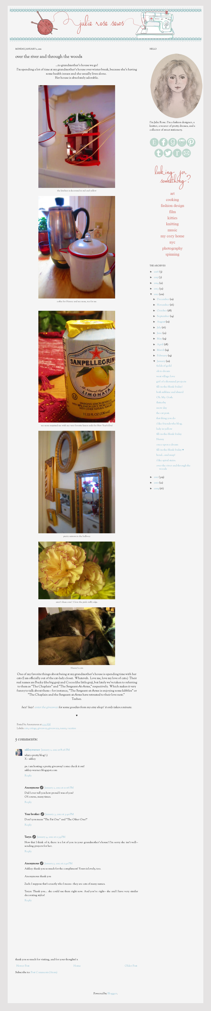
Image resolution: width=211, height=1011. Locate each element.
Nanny (160, 439)
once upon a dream (167, 445)
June (159, 333)
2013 (156, 289)
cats (26, 728)
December (163, 299)
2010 (156, 483)
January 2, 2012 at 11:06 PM (59, 788)
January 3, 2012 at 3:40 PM (59, 814)
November (163, 305)
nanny (63, 728)
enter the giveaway (46, 707)
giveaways (53, 728)
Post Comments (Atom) (44, 972)
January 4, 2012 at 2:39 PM (51, 837)
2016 (156, 272)
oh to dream (163, 371)
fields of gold (163, 366)
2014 (156, 283)
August (161, 322)
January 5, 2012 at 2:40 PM (59, 864)
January (161, 361)
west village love (165, 376)
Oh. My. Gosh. (164, 397)
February (162, 356)
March (161, 350)
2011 (156, 477)
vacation (72, 728)
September (163, 316)
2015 (156, 277)
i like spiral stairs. (166, 461)
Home (77, 966)
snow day (161, 408)
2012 (156, 294)
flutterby (161, 403)
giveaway (42, 728)
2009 (157, 489)
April (160, 345)
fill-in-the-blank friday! (169, 387)
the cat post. (163, 413)
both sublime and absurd (169, 392)
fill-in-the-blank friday (169, 434)
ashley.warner (32, 750)
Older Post (131, 966)
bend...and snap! (165, 455)
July (159, 328)
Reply (28, 776)
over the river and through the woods (173, 467)
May (159, 339)
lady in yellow (164, 429)
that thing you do (165, 418)
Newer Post (22, 966)
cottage (33, 728)
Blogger (112, 994)
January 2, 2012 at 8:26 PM (55, 750)
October (162, 311)
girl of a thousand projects (171, 382)
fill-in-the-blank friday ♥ (170, 450)
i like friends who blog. (169, 424)
